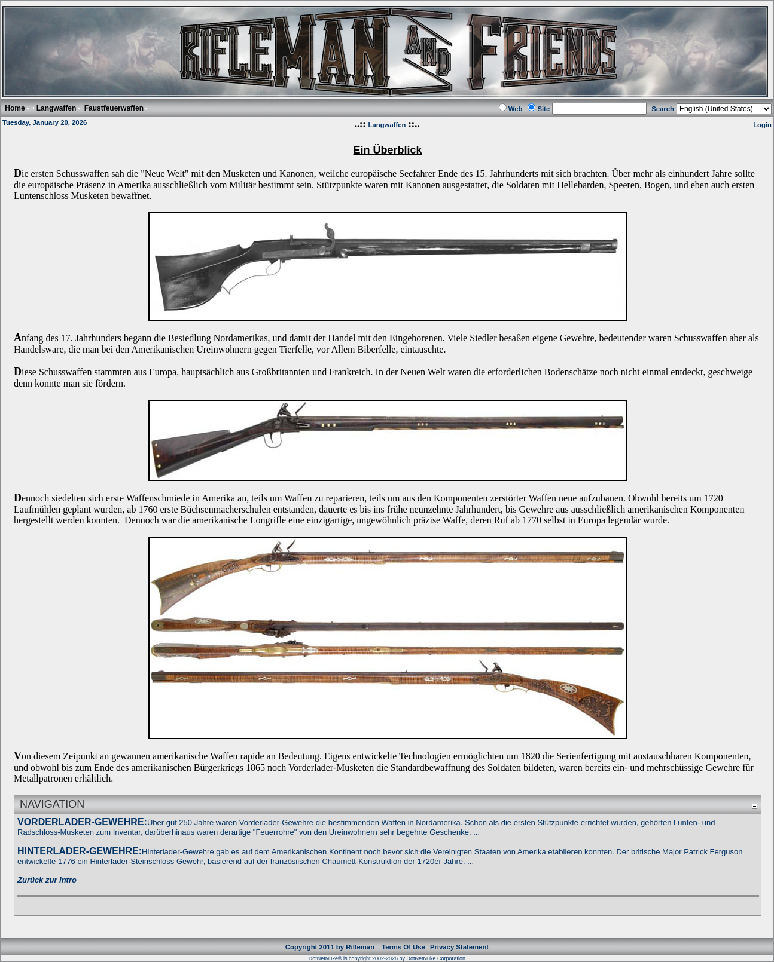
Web (515, 108)
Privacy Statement (459, 947)
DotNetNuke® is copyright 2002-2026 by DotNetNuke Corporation (387, 958)
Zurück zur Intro (47, 879)
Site (543, 108)
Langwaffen (387, 124)
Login (762, 124)
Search (662, 108)
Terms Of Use (403, 947)
